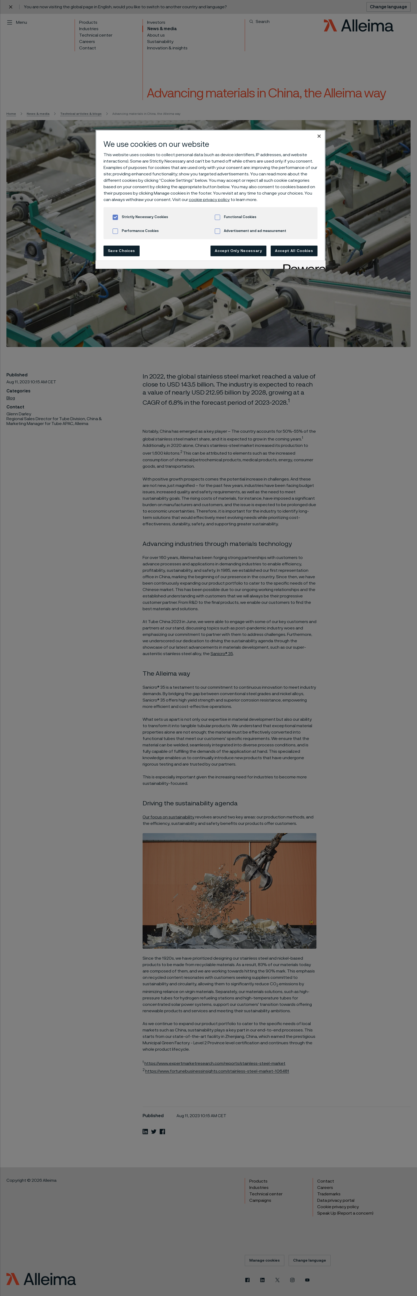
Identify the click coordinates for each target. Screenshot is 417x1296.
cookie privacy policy (209, 200)
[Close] (319, 136)
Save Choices (121, 251)
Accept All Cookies (294, 251)
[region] (210, 199)
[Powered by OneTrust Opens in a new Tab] (302, 265)
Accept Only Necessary (238, 251)
